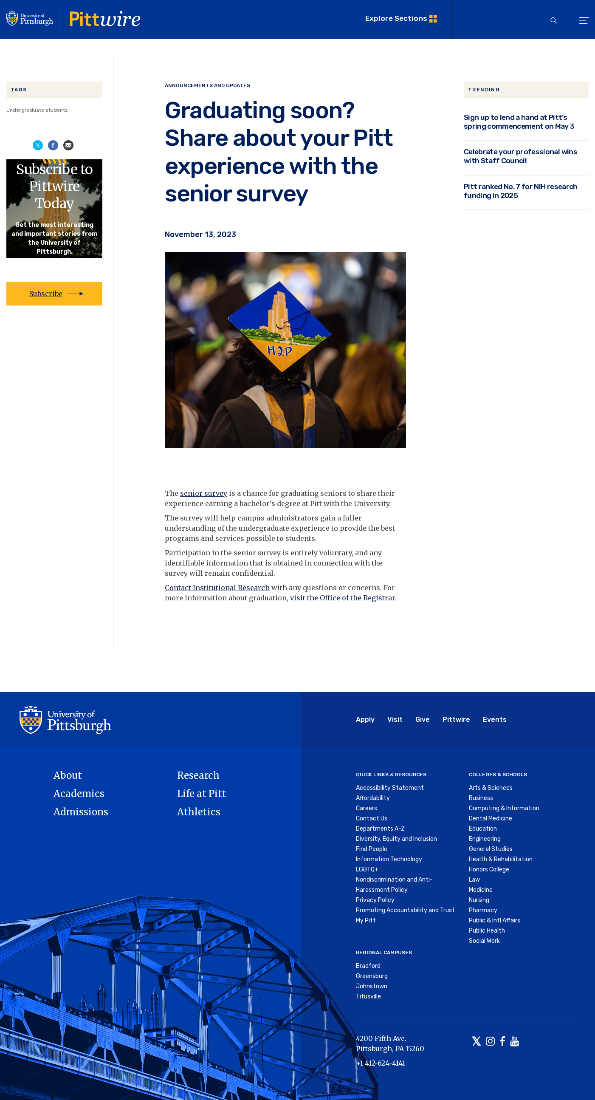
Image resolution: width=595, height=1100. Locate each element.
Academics (79, 794)
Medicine (481, 890)
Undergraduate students (37, 110)
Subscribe (45, 293)
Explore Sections (396, 18)
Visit (395, 719)
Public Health (487, 930)
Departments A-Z (380, 828)
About (68, 775)
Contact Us (371, 818)
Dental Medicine (490, 818)
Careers (366, 808)
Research (198, 775)
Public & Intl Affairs (494, 920)
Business (481, 798)
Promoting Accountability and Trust (405, 910)
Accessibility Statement (390, 788)
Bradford (368, 966)
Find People (371, 849)
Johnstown (371, 986)
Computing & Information (504, 808)
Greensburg (372, 976)
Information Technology (389, 859)
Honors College (489, 869)
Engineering (485, 839)
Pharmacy (483, 910)
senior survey (203, 493)
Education (483, 828)
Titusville (368, 996)
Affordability (373, 798)
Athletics (198, 812)
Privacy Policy (375, 900)
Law (474, 879)
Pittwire (456, 719)
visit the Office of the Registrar (342, 598)
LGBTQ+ (367, 869)
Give (422, 719)
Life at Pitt (201, 794)
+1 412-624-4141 (380, 1063)
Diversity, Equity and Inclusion (396, 839)
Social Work (484, 940)
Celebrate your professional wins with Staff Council (520, 156)
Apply (365, 719)
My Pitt (366, 920)
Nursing (479, 900)
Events (495, 719)
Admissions (81, 812)
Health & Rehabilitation (501, 859)
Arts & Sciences (491, 788)
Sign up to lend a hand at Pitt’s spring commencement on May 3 (519, 121)
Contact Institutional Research (217, 587)
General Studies (491, 849)
